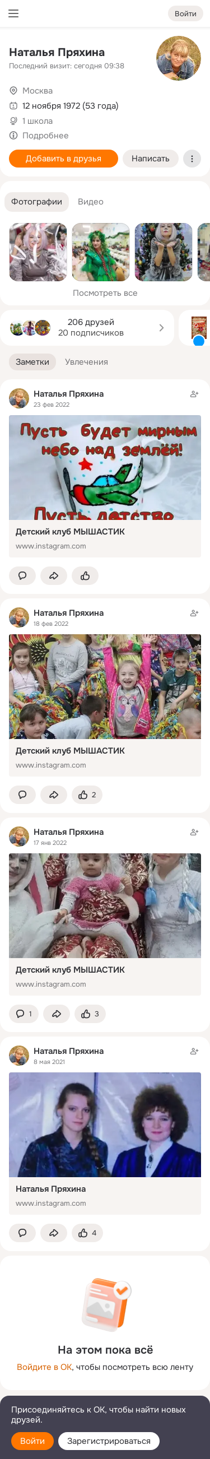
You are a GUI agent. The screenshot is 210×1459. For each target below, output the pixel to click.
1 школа (37, 121)
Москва (37, 90)
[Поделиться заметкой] (53, 575)
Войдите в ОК (44, 1367)
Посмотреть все (105, 293)
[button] (36, 202)
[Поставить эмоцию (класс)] (85, 575)
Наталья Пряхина (57, 52)
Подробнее (45, 135)
